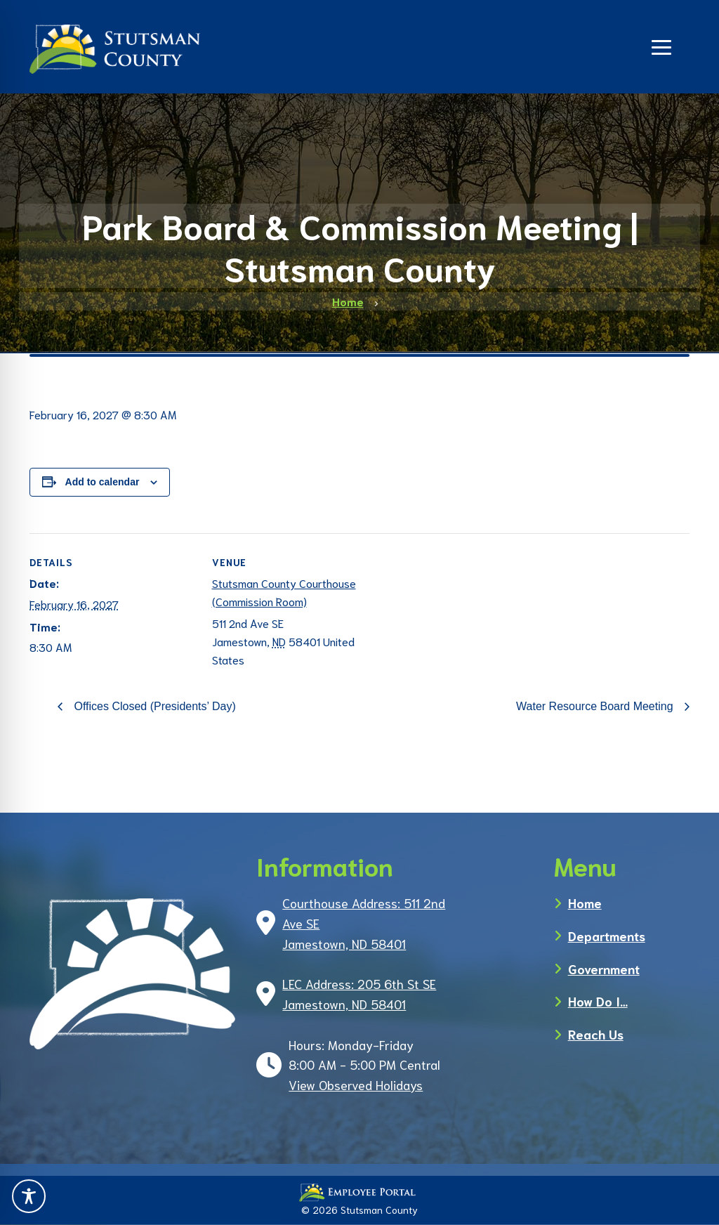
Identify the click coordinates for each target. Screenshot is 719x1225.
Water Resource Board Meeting (596, 706)
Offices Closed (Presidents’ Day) (153, 706)
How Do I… (598, 1001)
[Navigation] (661, 45)
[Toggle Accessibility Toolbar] (29, 1196)
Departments (606, 935)
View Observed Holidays (356, 1084)
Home (585, 902)
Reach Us (596, 1034)
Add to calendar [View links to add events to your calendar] (102, 481)
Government (604, 968)
